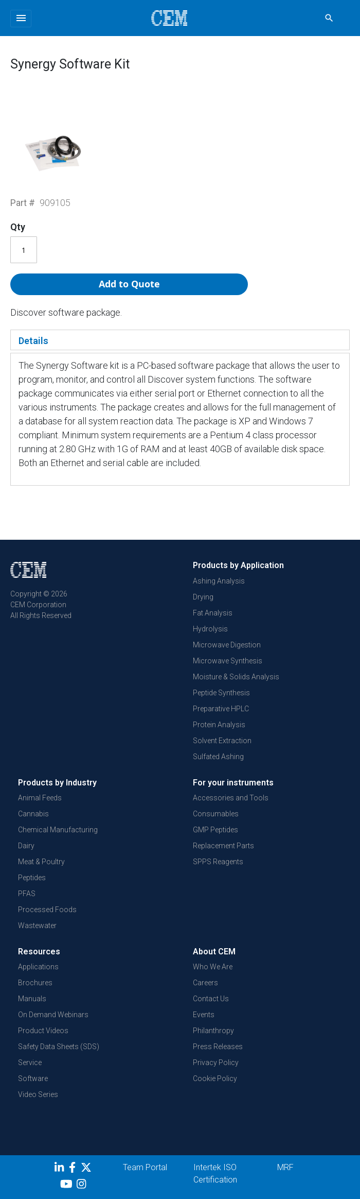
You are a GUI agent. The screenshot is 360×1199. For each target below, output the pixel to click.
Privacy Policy (216, 1062)
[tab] (180, 340)
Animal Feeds (40, 798)
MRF (285, 1167)
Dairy (26, 846)
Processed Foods (47, 909)
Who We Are (212, 967)
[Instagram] (82, 1185)
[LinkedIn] (60, 1169)
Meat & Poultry (41, 862)
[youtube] (67, 1185)
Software (33, 1078)
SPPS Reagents (218, 862)
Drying (203, 597)
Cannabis (33, 814)
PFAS (26, 893)
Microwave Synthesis (227, 661)
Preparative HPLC (221, 709)
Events (203, 1014)
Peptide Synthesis (221, 693)
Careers (205, 983)
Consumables (216, 814)
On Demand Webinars (53, 1014)
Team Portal (145, 1167)
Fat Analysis (212, 613)
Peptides (32, 877)
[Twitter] (87, 1169)
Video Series (38, 1094)
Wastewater (37, 925)
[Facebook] (75, 1169)
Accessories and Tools (230, 798)
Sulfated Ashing (218, 756)
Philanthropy (213, 1030)
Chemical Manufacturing (58, 830)
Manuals (32, 999)
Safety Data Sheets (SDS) (58, 1046)
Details (33, 340)
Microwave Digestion (227, 645)
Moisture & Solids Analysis (236, 677)
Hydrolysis (210, 629)
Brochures (35, 983)
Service (30, 1062)
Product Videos (43, 1030)
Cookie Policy (215, 1078)
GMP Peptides (215, 830)
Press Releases (218, 1046)
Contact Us (211, 999)
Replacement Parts (223, 846)
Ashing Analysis (219, 581)
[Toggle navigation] (20, 18)
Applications (38, 967)
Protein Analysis (219, 725)
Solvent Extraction (222, 740)
